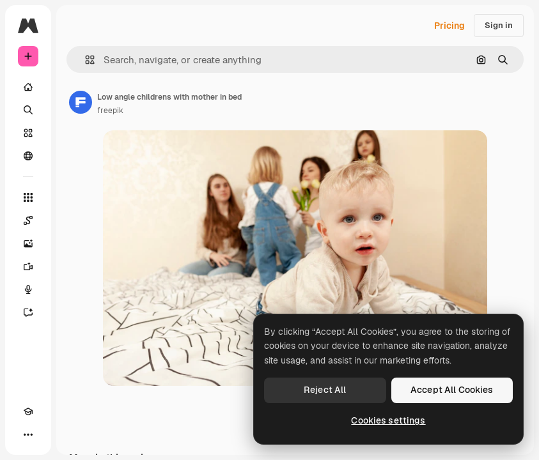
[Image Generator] (28, 243)
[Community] (28, 156)
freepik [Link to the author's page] (110, 110)
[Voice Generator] (28, 289)
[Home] (28, 87)
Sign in (499, 25)
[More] (28, 434)
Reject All (325, 389)
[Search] (28, 110)
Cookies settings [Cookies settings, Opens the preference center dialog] (388, 420)
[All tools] (28, 197)
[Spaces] (28, 220)
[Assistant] (28, 312)
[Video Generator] (28, 266)
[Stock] (28, 133)
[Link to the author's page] (80, 102)
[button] (84, 60)
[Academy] (28, 411)
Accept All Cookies (452, 389)
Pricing (449, 25)
